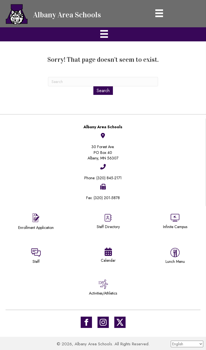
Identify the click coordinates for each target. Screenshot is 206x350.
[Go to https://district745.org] (55, 14)
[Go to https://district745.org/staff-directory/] (108, 223)
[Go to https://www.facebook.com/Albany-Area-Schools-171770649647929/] (86, 322)
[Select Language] (187, 344)
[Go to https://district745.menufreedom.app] (175, 256)
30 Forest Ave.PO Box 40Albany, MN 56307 (103, 152)
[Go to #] (103, 322)
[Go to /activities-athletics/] (103, 288)
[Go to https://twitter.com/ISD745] (120, 322)
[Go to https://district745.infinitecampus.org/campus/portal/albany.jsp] (175, 222)
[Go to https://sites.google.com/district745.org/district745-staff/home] (36, 256)
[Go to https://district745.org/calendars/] (108, 256)
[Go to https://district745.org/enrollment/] (36, 222)
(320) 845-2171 (109, 178)
